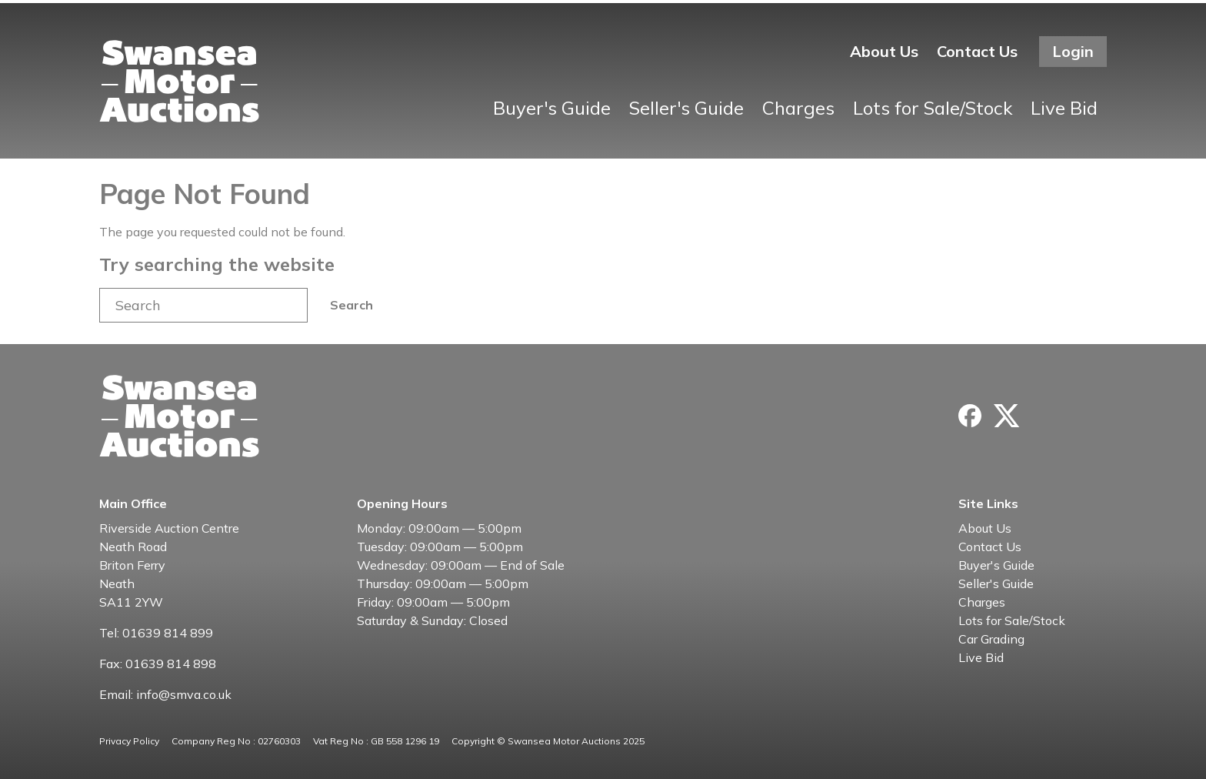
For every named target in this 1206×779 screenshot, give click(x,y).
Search (351, 305)
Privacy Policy (129, 741)
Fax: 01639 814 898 (157, 663)
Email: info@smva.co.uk (165, 694)
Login (1073, 51)
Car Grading (991, 639)
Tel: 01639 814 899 (156, 632)
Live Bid (1064, 107)
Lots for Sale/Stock (932, 107)
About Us (884, 51)
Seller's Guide (686, 107)
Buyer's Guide (552, 107)
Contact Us (977, 51)
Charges (798, 107)
